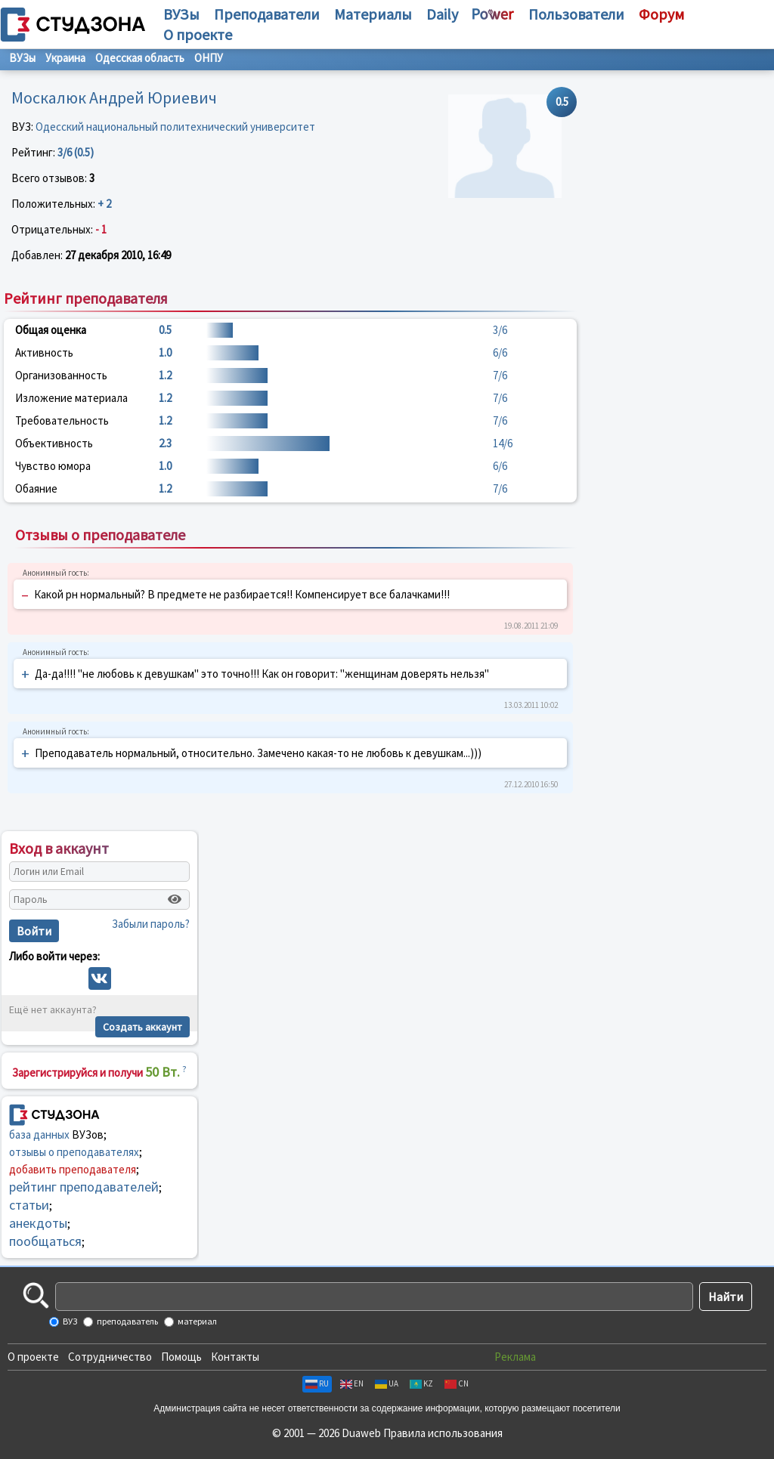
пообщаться (45, 1241)
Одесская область (139, 58)
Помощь (181, 1356)
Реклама (515, 1356)
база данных (39, 1134)
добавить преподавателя (72, 1169)
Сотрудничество (110, 1356)
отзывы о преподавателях (74, 1152)
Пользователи (576, 14)
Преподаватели (267, 14)
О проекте (33, 1356)
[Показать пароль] (175, 899)
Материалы (373, 14)
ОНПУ (208, 58)
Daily (442, 14)
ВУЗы (181, 14)
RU (317, 1383)
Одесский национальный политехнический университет (175, 126)
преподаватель (126, 1321)
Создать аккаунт (142, 1027)
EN (352, 1383)
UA (386, 1383)
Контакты (235, 1356)
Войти (34, 930)
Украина (65, 58)
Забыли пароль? (151, 924)
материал (196, 1321)
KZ (421, 1383)
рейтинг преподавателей (84, 1186)
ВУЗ (69, 1321)
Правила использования (443, 1433)
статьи (29, 1204)
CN (456, 1383)
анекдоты (38, 1223)
